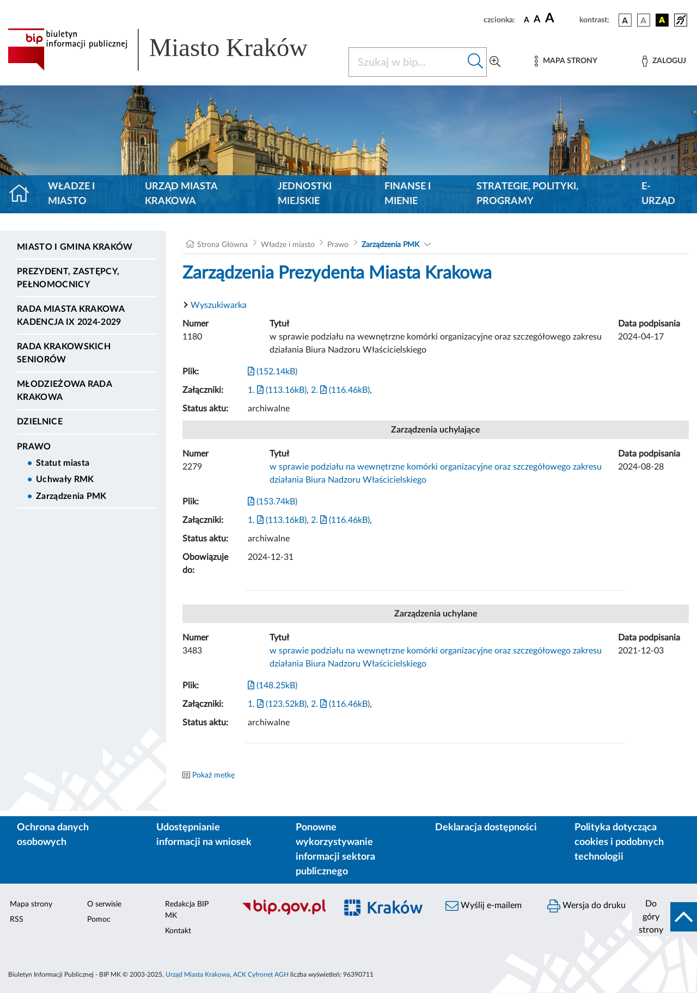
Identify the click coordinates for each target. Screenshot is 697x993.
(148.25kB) (272, 685)
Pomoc (99, 919)
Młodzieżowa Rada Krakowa (64, 391)
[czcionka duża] (560, 18)
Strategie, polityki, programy (527, 194)
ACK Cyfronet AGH (261, 974)
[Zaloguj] (664, 61)
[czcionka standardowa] (526, 19)
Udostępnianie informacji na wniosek (204, 835)
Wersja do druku (586, 905)
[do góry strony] (664, 916)
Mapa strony (31, 904)
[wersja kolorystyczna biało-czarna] (643, 20)
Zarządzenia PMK (71, 496)
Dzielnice (40, 421)
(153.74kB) (272, 501)
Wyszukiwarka (219, 305)
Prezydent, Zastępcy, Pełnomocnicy (68, 278)
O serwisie (104, 904)
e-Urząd (658, 194)
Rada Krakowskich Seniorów (64, 353)
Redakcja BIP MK (187, 910)
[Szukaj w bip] (475, 62)
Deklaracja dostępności (486, 827)
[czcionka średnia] (537, 20)
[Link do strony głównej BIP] (171, 49)
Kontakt (178, 931)
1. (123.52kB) (277, 704)
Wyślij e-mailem (483, 905)
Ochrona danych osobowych (53, 835)
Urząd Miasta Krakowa (181, 194)
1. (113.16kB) (277, 390)
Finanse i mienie (407, 194)
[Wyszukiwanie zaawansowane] (495, 62)
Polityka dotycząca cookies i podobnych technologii (619, 842)
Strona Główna (222, 245)
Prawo (34, 446)
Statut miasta (62, 463)
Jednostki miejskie (305, 194)
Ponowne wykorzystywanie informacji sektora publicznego (335, 850)
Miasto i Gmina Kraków (75, 247)
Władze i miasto (71, 194)
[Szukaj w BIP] (406, 62)
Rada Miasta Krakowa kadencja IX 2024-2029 (70, 315)
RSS (16, 919)
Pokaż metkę (213, 775)
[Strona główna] (23, 194)
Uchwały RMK (65, 479)
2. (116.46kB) (340, 390)
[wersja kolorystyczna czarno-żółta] (662, 20)
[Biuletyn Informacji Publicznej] (283, 913)
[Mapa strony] (565, 61)
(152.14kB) (272, 371)
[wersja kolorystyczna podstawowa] (625, 20)
